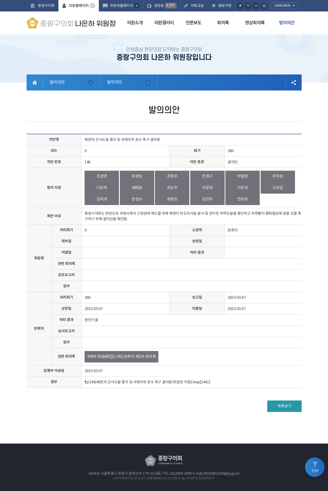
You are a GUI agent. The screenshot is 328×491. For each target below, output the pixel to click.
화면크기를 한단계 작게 (256, 5)
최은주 (172, 188)
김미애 (101, 199)
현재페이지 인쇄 (264, 5)
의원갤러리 (164, 23)
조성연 (101, 176)
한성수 (137, 199)
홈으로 (35, 82)
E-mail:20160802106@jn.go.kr (216, 474)
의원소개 (135, 23)
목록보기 (284, 406)
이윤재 (207, 188)
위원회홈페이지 (121, 6)
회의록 (223, 23)
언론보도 (193, 23)
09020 (137, 188)
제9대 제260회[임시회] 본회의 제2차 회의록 (121, 356)
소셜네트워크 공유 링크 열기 (294, 82)
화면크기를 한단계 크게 (240, 5)
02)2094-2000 (181, 474)
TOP (315, 471)
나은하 (101, 188)
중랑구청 (225, 6)
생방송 (165, 5)
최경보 (137, 176)
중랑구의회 (46, 6)
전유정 (242, 199)
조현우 (172, 176)
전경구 (207, 176)
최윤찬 (172, 199)
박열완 (242, 176)
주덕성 (277, 176)
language (282, 6)
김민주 (207, 199)
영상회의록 (255, 23)
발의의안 (287, 23)
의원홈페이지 (79, 6)
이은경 (242, 188)
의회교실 (197, 6)
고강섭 (277, 188)
